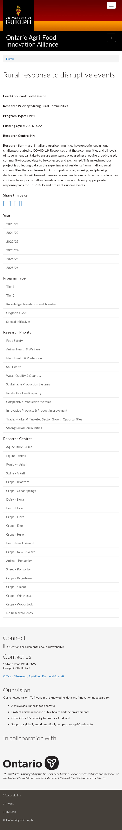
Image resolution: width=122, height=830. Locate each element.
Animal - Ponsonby (19, 560)
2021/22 (12, 232)
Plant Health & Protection (24, 358)
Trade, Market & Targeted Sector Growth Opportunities (44, 419)
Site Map (16, 813)
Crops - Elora (15, 517)
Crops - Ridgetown (19, 578)
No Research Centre (20, 613)
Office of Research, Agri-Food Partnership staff (33, 676)
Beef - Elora (14, 508)
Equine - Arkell (16, 456)
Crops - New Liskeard (20, 552)
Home (10, 58)
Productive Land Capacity (23, 393)
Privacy (15, 804)
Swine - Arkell (15, 473)
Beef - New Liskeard (20, 543)
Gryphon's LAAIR (17, 313)
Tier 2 (10, 295)
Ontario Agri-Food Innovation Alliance (32, 41)
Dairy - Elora (15, 499)
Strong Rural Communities (24, 428)
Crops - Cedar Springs (21, 491)
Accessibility (18, 796)
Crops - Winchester (19, 595)
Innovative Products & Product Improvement (36, 410)
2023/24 (12, 250)
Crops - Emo (14, 525)
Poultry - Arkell (16, 464)
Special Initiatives (18, 321)
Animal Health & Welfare (23, 349)
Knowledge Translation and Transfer (31, 304)
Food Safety (14, 340)
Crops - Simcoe (16, 587)
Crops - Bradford (17, 482)
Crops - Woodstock (19, 604)
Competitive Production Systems (28, 402)
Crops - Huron (16, 534)
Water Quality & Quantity (23, 375)
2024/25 (12, 259)
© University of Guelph (18, 820)
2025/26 (12, 267)
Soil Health (13, 367)
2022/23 (12, 241)
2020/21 (12, 224)
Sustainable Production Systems (28, 384)
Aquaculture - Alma (19, 447)
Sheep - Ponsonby (18, 569)
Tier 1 (10, 286)
